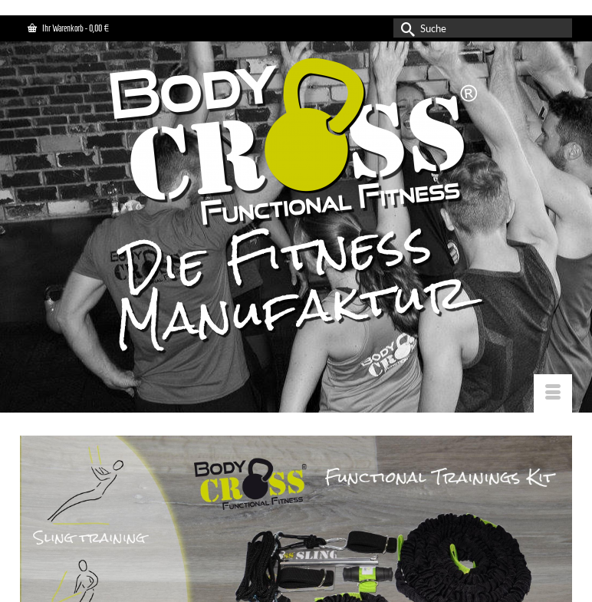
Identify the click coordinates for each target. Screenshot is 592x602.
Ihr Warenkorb (68, 28)
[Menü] (553, 393)
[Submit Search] (404, 28)
